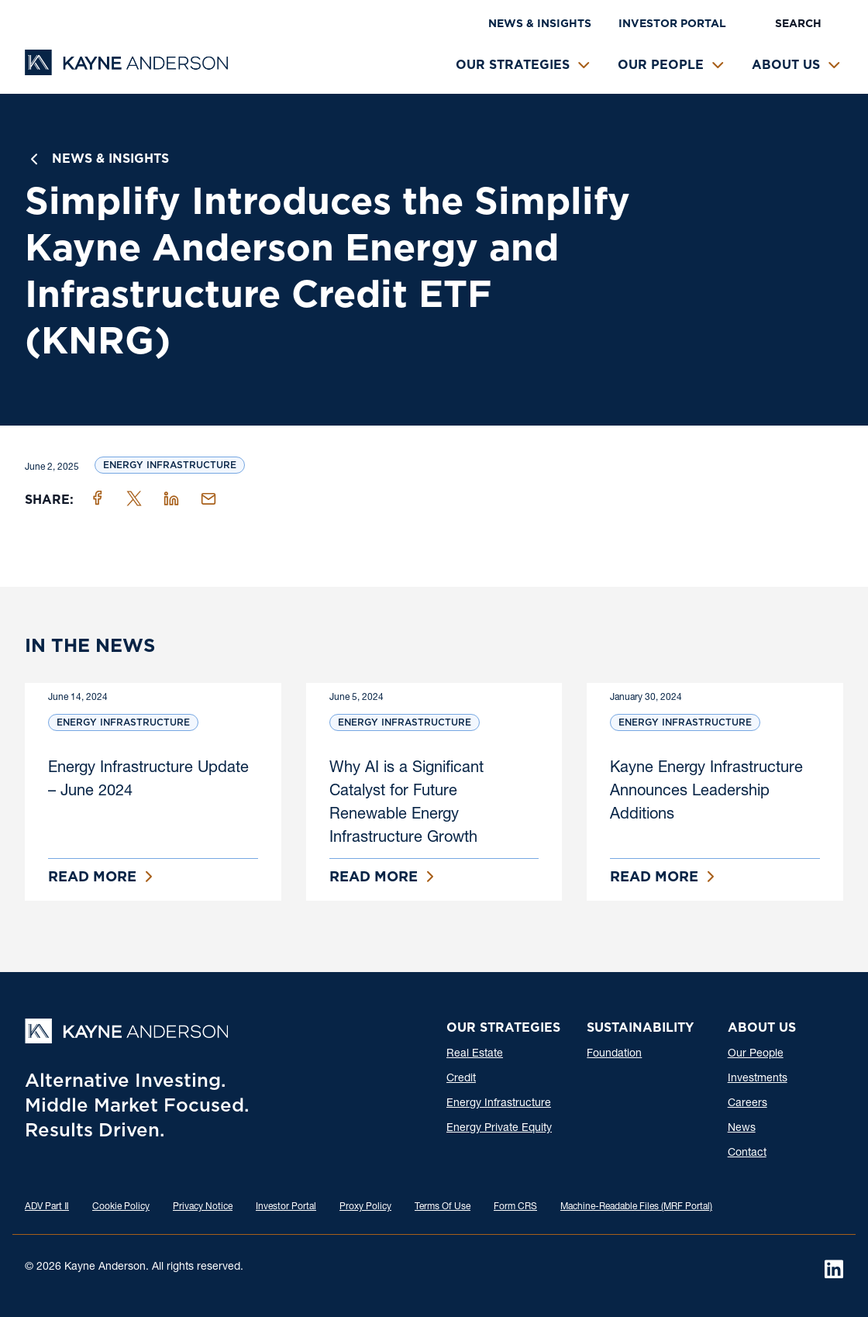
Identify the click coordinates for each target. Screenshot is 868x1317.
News (742, 1128)
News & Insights (539, 23)
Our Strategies (513, 64)
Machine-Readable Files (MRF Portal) (636, 1207)
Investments (757, 1079)
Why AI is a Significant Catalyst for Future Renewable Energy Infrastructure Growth (406, 803)
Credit (461, 1079)
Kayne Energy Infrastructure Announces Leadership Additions (706, 792)
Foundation (614, 1054)
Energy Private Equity (499, 1128)
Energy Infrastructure (169, 465)
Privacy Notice (202, 1207)
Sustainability (640, 1027)
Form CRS (515, 1207)
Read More (92, 876)
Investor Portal (672, 23)
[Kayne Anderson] (126, 70)
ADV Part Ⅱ (47, 1207)
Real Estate (474, 1054)
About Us (786, 64)
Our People (661, 64)
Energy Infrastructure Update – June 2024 (148, 780)
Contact (747, 1153)
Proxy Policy (365, 1207)
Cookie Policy (121, 1207)
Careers (747, 1103)
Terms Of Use (442, 1207)
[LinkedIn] (834, 1269)
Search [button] (798, 23)
